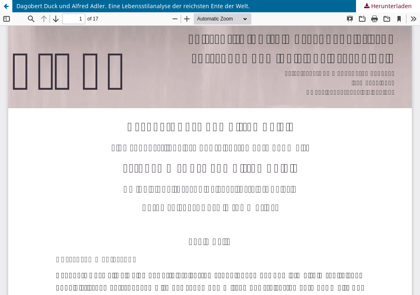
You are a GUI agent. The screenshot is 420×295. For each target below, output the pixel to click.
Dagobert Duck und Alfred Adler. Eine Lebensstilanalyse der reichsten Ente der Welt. (133, 6)
